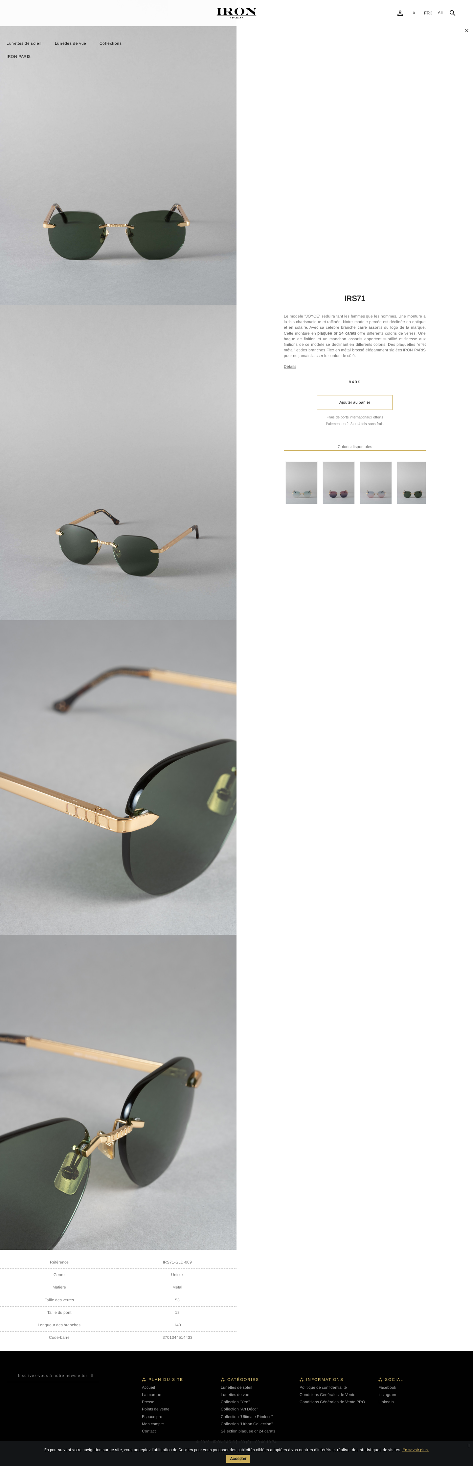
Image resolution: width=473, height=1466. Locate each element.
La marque (151, 1394)
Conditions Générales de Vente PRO (332, 1402)
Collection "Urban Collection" (247, 1424)
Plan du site (165, 1379)
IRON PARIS (19, 56)
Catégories (243, 1379)
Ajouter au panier (354, 402)
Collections (111, 43)
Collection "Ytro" (235, 1402)
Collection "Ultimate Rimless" (247, 1416)
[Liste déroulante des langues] (428, 13)
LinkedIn (386, 1402)
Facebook (387, 1387)
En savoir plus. (415, 1450)
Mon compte (153, 1424)
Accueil (148, 1387)
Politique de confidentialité (323, 1387)
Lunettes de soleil (24, 43)
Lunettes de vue (70, 43)
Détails (290, 366)
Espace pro (152, 1416)
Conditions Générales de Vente (327, 1394)
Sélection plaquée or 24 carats (248, 1431)
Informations (325, 1379)
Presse (148, 1402)
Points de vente (155, 1409)
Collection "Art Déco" (239, 1409)
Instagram (387, 1394)
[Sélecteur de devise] (440, 13)
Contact (149, 1431)
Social (394, 1379)
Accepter (238, 1458)
